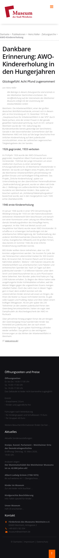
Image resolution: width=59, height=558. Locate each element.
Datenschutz (42, 541)
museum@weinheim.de (19, 531)
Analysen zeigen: (29, 465)
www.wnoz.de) (11, 340)
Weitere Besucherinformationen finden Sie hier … (27, 425)
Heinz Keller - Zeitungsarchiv (42, 34)
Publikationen (18, 34)
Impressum (29, 541)
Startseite (4, 34)
